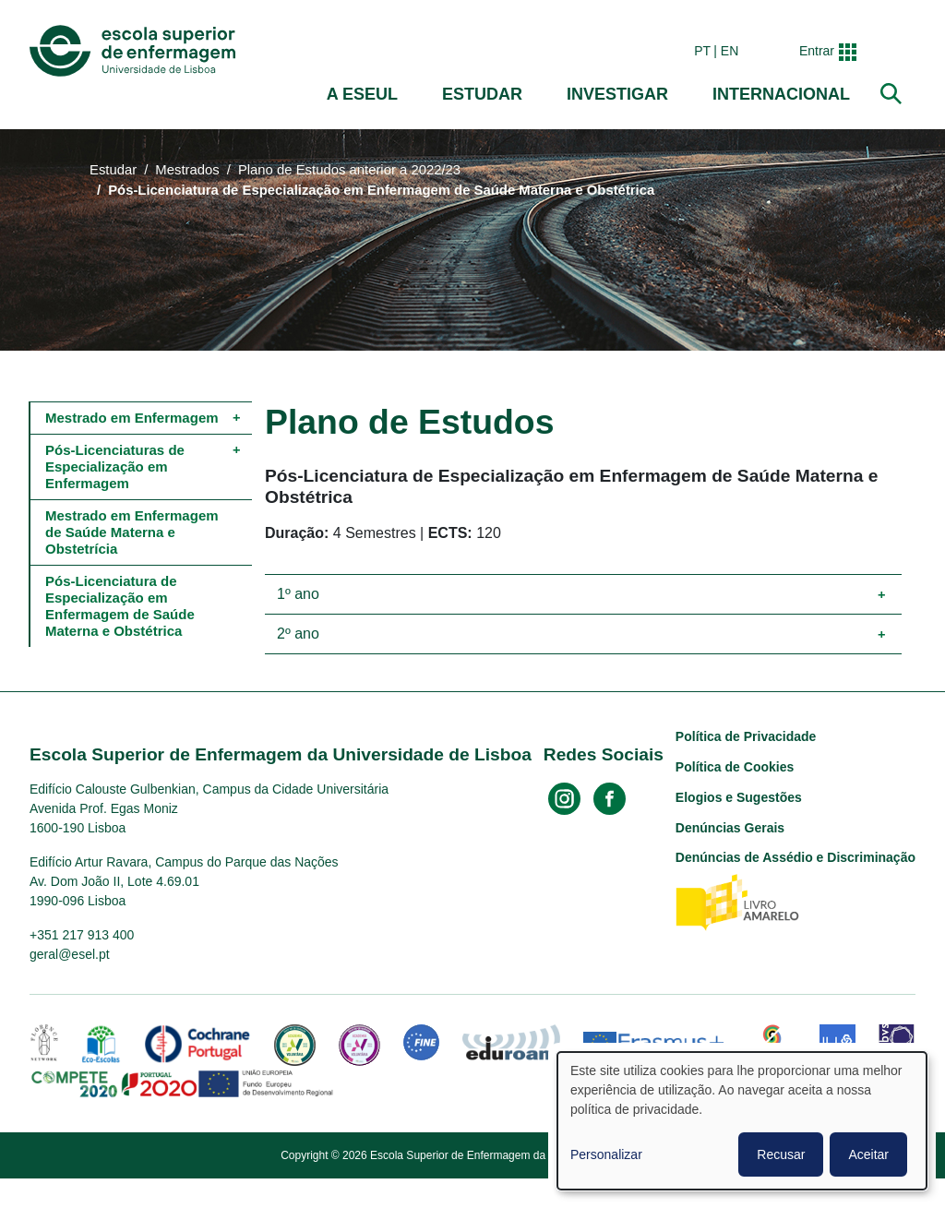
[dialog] (742, 1121)
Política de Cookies (735, 766)
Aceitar (868, 1154)
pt (702, 50)
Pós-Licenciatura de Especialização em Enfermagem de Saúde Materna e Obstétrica (121, 606)
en (729, 50)
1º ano (298, 594)
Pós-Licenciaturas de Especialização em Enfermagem (116, 466)
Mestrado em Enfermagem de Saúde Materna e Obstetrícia (133, 532)
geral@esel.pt (70, 954)
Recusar (781, 1154)
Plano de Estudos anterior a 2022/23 (349, 169)
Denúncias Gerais (730, 827)
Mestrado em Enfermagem (132, 417)
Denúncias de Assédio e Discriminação (795, 857)
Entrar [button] (816, 50)
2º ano (298, 633)
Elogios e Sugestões (739, 797)
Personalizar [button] (606, 1154)
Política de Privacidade (746, 736)
